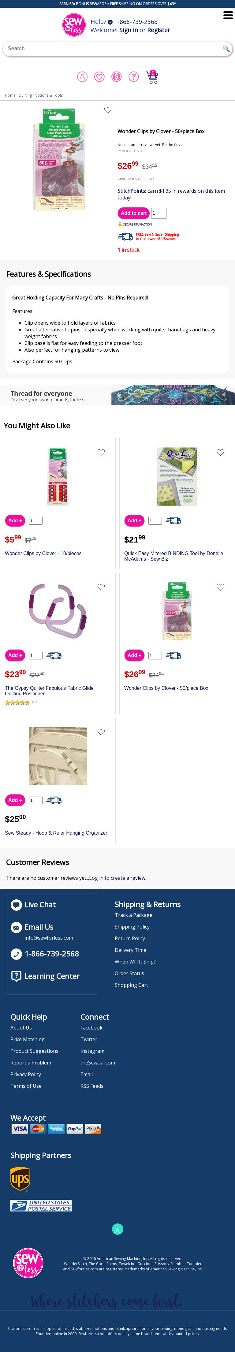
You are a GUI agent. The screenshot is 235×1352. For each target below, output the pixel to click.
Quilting (25, 95)
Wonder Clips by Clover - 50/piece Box (166, 688)
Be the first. (172, 144)
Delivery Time (130, 950)
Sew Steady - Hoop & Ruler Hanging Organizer (56, 833)
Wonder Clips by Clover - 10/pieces (43, 553)
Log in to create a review (117, 878)
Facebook (91, 1027)
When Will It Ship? (135, 961)
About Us (21, 1027)
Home (10, 95)
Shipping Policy (132, 926)
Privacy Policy (25, 1074)
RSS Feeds (91, 1086)
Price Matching (27, 1039)
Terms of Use (26, 1086)
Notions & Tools (49, 95)
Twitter (88, 1039)
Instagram (92, 1051)
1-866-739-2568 (133, 21)
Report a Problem (30, 1062)
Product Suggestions (34, 1051)
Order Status (129, 973)
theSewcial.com (97, 1062)
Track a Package (133, 915)
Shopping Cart (131, 985)
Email (86, 1074)
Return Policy (130, 938)
